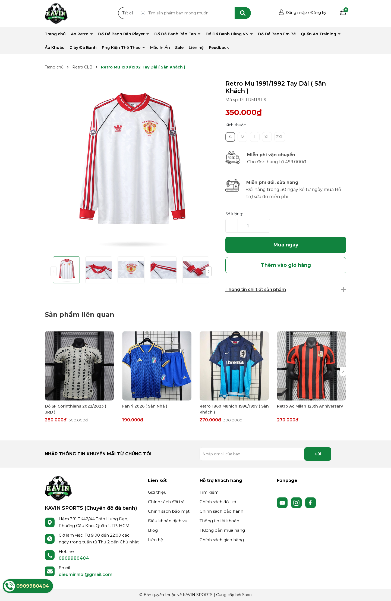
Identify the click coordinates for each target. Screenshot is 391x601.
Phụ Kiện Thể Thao (122, 47)
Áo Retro (80, 34)
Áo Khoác (54, 47)
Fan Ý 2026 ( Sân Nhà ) (144, 406)
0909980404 (74, 558)
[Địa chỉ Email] (265, 454)
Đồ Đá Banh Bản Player (122, 34)
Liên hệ (196, 47)
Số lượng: (234, 213)
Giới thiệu (157, 492)
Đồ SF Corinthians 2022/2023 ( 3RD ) (75, 409)
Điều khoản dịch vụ (167, 520)
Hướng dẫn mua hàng (222, 530)
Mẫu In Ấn (160, 47)
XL (267, 136)
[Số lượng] (248, 226)
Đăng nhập (296, 12)
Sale (179, 47)
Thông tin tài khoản (219, 520)
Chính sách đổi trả (166, 501)
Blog (153, 530)
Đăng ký (318, 12)
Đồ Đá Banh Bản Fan (175, 34)
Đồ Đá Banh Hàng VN (228, 34)
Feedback (219, 47)
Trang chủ (55, 34)
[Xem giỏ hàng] (343, 12)
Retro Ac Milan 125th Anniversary (310, 406)
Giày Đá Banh (83, 47)
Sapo (247, 594)
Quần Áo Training (319, 34)
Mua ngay (285, 245)
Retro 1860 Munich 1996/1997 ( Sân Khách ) (234, 409)
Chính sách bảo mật (169, 511)
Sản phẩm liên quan (79, 314)
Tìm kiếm (209, 492)
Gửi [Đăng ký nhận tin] (317, 454)
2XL (279, 136)
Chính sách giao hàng (222, 539)
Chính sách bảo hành (221, 511)
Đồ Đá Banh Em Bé (277, 34)
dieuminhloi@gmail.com (85, 574)
